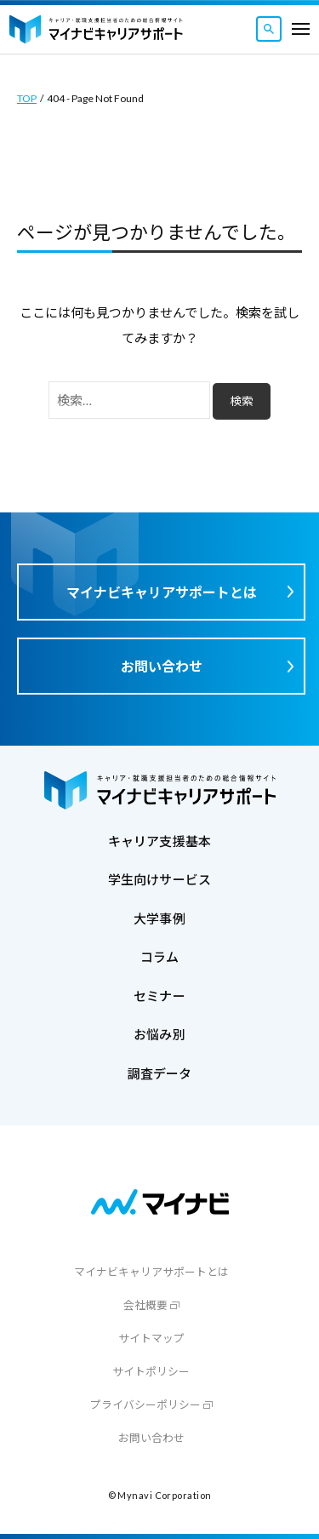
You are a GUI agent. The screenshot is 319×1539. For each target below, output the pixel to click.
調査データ (160, 1073)
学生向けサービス (159, 879)
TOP (27, 98)
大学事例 (159, 918)
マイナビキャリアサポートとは (161, 592)
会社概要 (145, 1305)
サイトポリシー (151, 1371)
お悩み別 (159, 1034)
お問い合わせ (161, 666)
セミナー (159, 996)
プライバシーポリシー (145, 1404)
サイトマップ (151, 1338)
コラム (159, 956)
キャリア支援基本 (159, 841)
